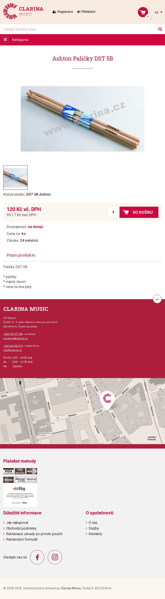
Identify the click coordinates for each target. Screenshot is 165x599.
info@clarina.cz (12, 350)
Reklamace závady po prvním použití (34, 534)
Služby (94, 528)
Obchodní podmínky (21, 528)
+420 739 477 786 (13, 334)
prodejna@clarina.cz (15, 338)
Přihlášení (88, 12)
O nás (93, 523)
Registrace (65, 12)
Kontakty (95, 534)
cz (157, 12)
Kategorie (20, 39)
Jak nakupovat (17, 523)
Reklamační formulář (22, 539)
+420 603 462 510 (13, 346)
